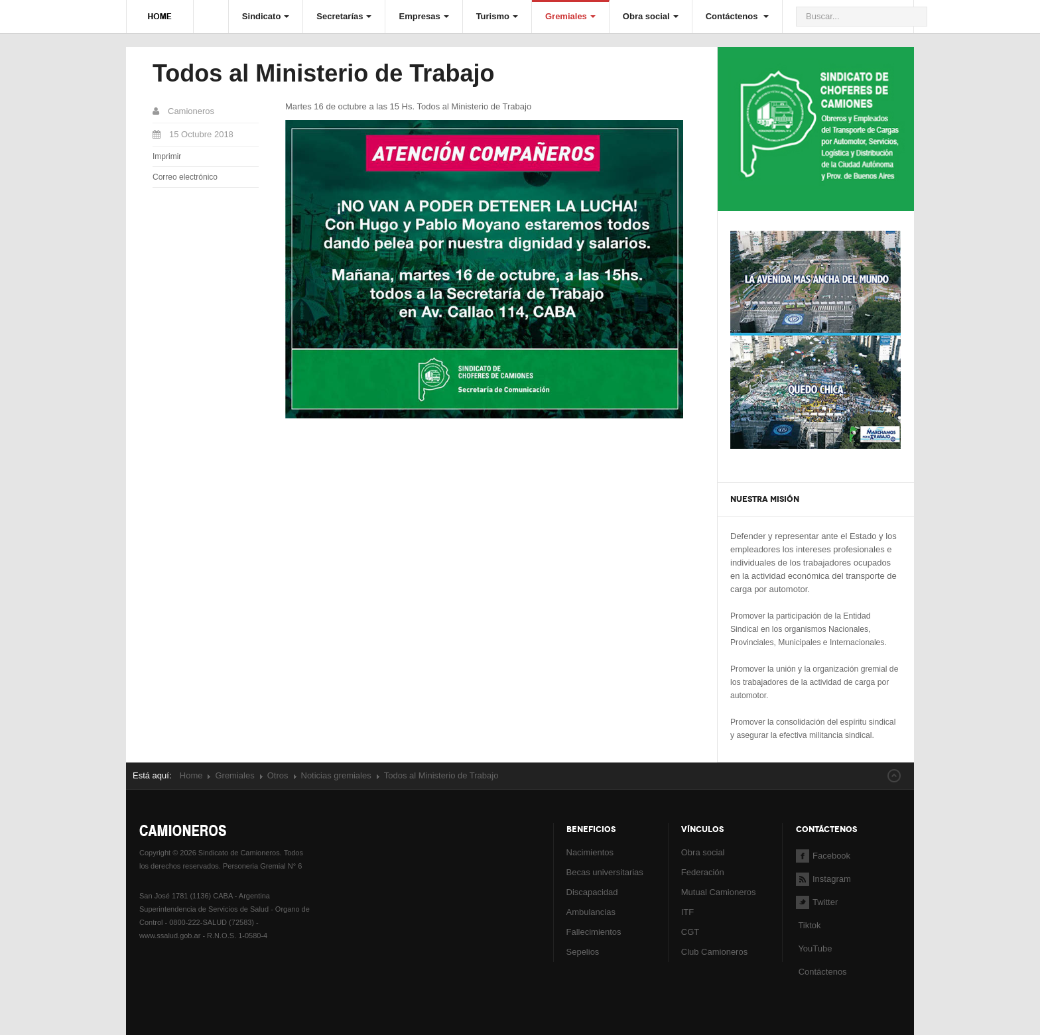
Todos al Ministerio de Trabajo (323, 73)
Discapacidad (592, 892)
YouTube (814, 948)
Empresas (423, 16)
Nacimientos (590, 852)
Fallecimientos (593, 932)
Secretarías (343, 16)
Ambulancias (591, 912)
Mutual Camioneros (718, 892)
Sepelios (583, 952)
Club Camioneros (714, 952)
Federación (702, 872)
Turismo (497, 16)
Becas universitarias (604, 872)
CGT (690, 932)
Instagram (823, 879)
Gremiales (570, 16)
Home (191, 775)
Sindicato (266, 16)
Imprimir (167, 156)
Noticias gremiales (336, 775)
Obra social (651, 16)
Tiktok (809, 925)
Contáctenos (737, 16)
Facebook (823, 856)
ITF (687, 912)
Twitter (817, 902)
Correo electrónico (185, 177)
